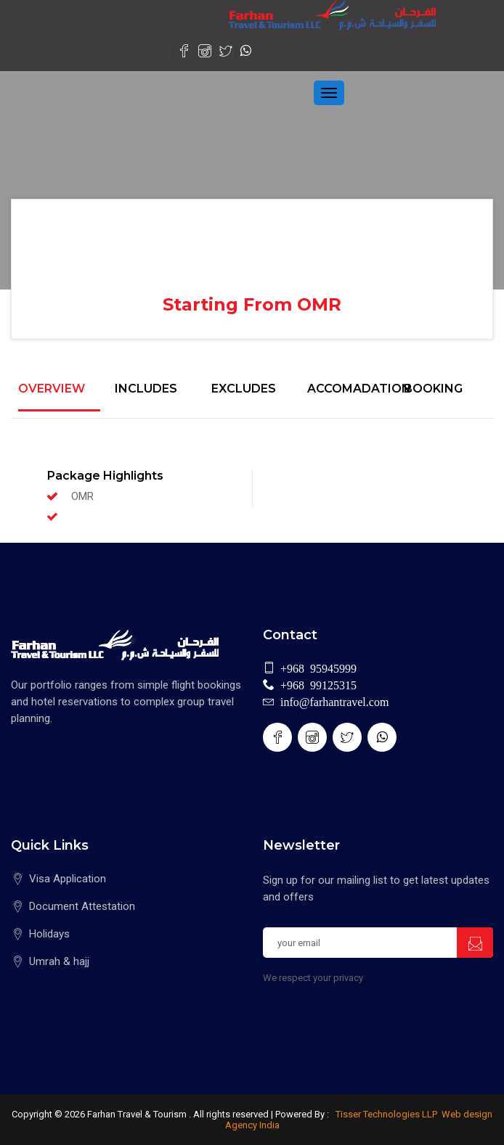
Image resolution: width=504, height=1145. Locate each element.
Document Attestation (82, 906)
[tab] (59, 397)
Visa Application (67, 878)
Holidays (49, 933)
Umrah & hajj (59, 961)
